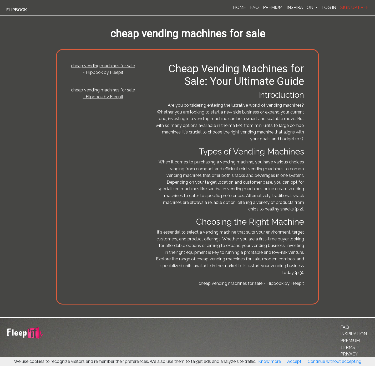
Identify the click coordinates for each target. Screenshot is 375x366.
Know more (269, 361)
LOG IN (329, 7)
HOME (239, 7)
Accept (294, 361)
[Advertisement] (27, 129)
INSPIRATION (300, 7)
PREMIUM (272, 7)
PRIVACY (349, 354)
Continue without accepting (334, 361)
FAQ (254, 7)
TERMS (347, 347)
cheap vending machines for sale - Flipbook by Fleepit (251, 283)
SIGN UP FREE (354, 7)
